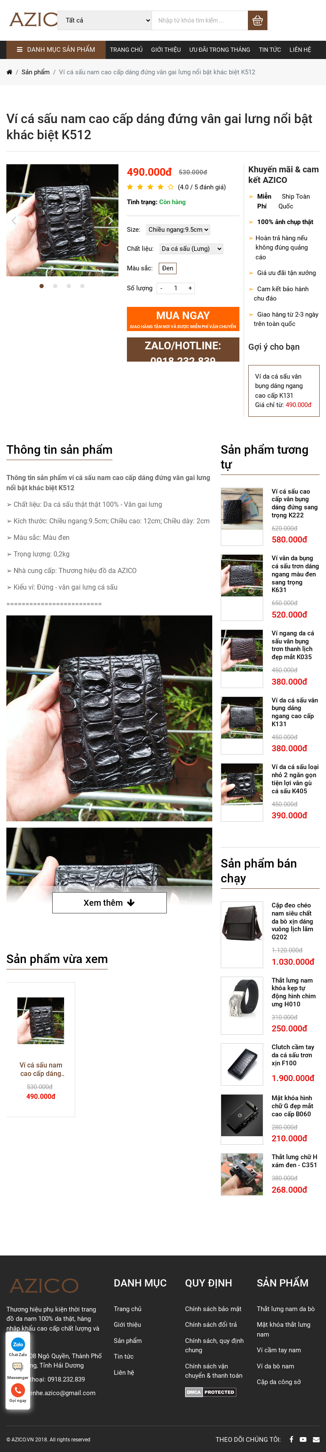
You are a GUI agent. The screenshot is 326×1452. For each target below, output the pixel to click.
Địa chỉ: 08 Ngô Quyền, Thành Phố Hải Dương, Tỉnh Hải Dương (54, 1361)
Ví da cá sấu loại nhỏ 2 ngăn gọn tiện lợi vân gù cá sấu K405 (295, 779)
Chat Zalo (18, 1347)
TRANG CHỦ (126, 49)
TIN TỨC (270, 49)
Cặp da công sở (279, 1382)
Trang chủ (127, 1309)
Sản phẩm (36, 72)
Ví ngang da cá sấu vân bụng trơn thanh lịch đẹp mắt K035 (293, 645)
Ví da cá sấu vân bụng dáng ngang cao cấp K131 (295, 712)
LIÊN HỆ (300, 49)
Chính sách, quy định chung (214, 1345)
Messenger (17, 1370)
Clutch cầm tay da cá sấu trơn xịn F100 (293, 1055)
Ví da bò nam (275, 1366)
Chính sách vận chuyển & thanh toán (213, 1371)
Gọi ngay (17, 1393)
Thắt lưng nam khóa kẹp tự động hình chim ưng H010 (294, 992)
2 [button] (55, 286)
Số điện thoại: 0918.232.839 (45, 1379)
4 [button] (82, 286)
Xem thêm (109, 903)
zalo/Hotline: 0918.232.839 (183, 351)
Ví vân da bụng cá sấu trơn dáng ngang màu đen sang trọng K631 (295, 574)
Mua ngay (182, 319)
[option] (62, 220)
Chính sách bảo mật (213, 1309)
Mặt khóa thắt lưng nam (283, 1329)
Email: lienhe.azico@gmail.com (51, 1393)
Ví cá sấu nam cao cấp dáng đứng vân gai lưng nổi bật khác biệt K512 (40, 1069)
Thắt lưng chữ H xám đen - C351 (295, 1161)
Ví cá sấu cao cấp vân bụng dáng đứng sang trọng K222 (295, 503)
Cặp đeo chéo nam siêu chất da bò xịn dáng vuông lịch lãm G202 (292, 921)
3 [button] (69, 286)
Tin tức (124, 1356)
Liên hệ (124, 1372)
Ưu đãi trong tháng (219, 49)
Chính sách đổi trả (211, 1324)
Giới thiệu (127, 1324)
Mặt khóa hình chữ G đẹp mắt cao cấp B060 (292, 1106)
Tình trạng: (156, 202)
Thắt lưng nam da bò (286, 1309)
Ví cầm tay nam (279, 1350)
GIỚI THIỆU (166, 49)
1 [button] (41, 286)
